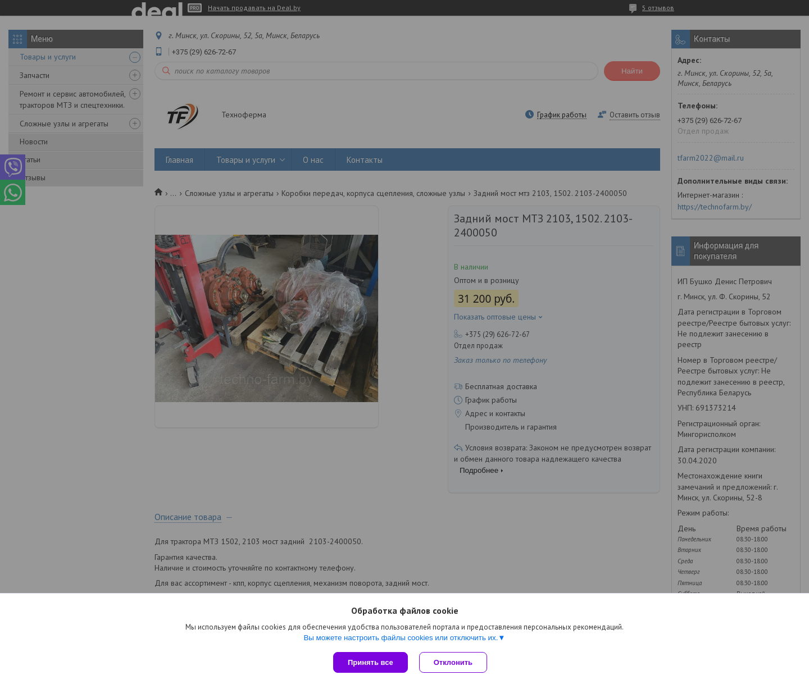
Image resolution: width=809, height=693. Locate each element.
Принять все (370, 662)
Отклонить (453, 662)
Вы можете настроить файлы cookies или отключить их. (400, 637)
